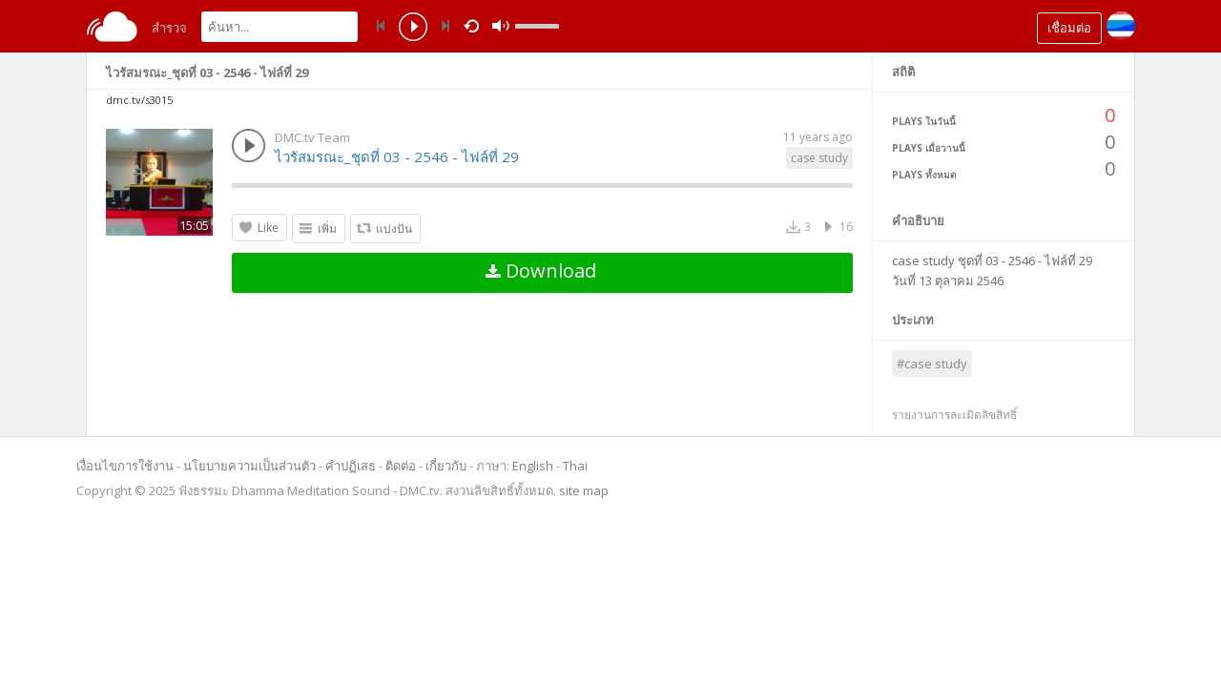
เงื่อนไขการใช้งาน (125, 465)
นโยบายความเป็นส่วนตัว (249, 465)
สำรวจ (169, 27)
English (532, 465)
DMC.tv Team (312, 137)
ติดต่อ (400, 465)
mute (686, 26)
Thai (575, 465)
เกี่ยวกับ (445, 465)
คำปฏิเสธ (350, 465)
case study (819, 158)
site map (584, 490)
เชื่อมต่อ (1069, 27)
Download (541, 270)
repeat (474, 24)
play (413, 29)
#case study (932, 363)
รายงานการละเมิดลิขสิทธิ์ (954, 414)
